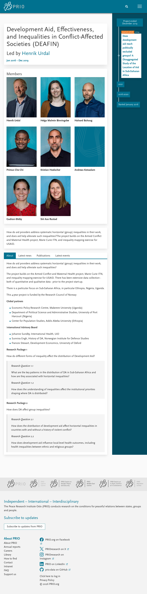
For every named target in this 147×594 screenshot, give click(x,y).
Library (7, 555)
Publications (43, 256)
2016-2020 (123, 94)
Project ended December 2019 (129, 22)
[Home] (14, 6)
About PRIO (10, 543)
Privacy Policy (47, 580)
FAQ (6, 570)
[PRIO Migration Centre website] (132, 487)
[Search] (126, 6)
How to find (10, 558)
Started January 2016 (128, 104)
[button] (139, 6)
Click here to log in (50, 576)
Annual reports (12, 547)
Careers (8, 551)
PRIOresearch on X (53, 549)
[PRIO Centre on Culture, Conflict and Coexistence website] (109, 487)
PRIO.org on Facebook (55, 539)
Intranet (8, 566)
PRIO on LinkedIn (52, 564)
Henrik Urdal (36, 53)
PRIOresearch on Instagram (52, 556)
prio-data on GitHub (54, 569)
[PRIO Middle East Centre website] (84, 487)
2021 (120, 84)
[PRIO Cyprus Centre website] (36, 487)
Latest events (62, 256)
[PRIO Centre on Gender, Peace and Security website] (59, 487)
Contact (8, 562)
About (10, 256)
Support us (10, 574)
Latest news (24, 256)
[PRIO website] (15, 487)
